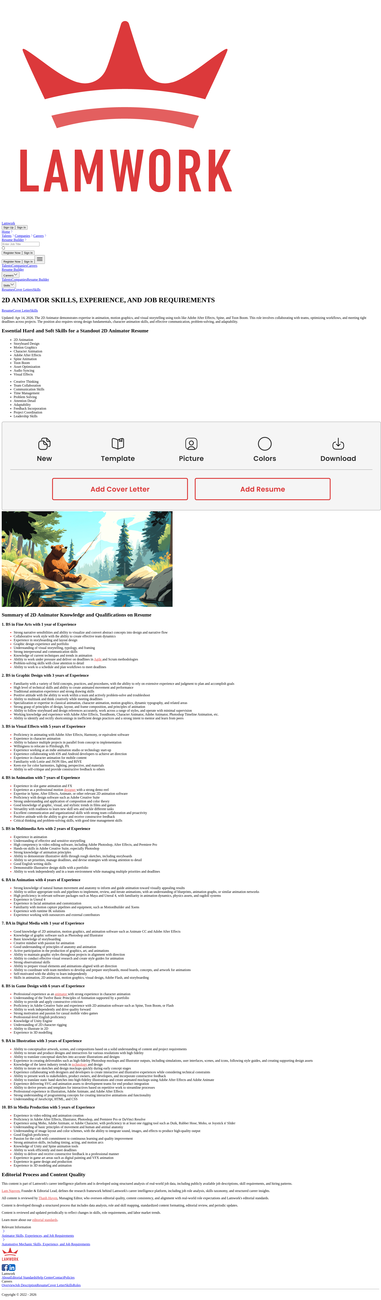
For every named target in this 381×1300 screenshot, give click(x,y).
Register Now (12, 252)
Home (7, 232)
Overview (8, 1285)
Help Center (45, 1277)
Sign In (21, 227)
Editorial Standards (23, 1277)
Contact (58, 1277)
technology (80, 1064)
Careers (40, 236)
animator (61, 994)
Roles (77, 1285)
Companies (24, 236)
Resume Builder (14, 240)
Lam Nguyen (11, 1191)
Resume (7, 310)
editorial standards (44, 1220)
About (6, 1277)
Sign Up (8, 227)
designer (70, 790)
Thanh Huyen (48, 1198)
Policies (69, 1277)
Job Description (26, 1285)
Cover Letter (21, 310)
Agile (98, 659)
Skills (34, 310)
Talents (8, 236)
